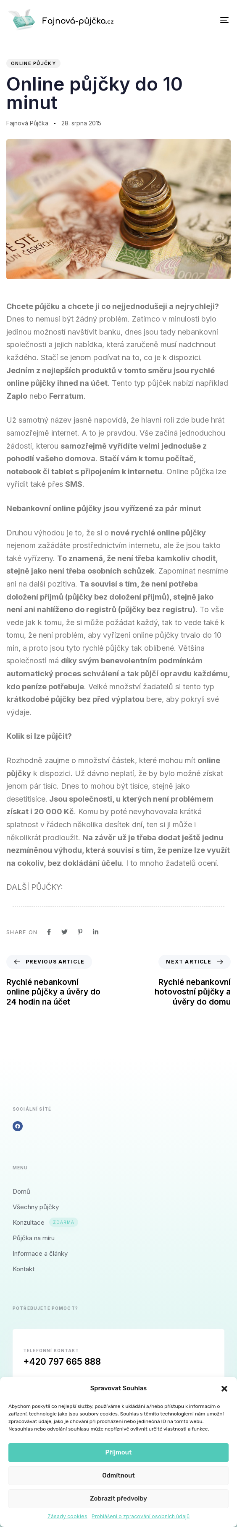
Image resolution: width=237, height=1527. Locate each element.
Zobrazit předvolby (118, 1498)
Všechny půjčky (36, 1207)
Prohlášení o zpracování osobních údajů (141, 1516)
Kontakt (23, 1269)
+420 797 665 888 (62, 1361)
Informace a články (40, 1253)
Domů (21, 1191)
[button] (224, 1388)
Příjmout (118, 1452)
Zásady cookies (67, 1516)
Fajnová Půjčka (27, 123)
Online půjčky (33, 63)
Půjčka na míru (34, 1238)
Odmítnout (118, 1475)
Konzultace (45, 1222)
